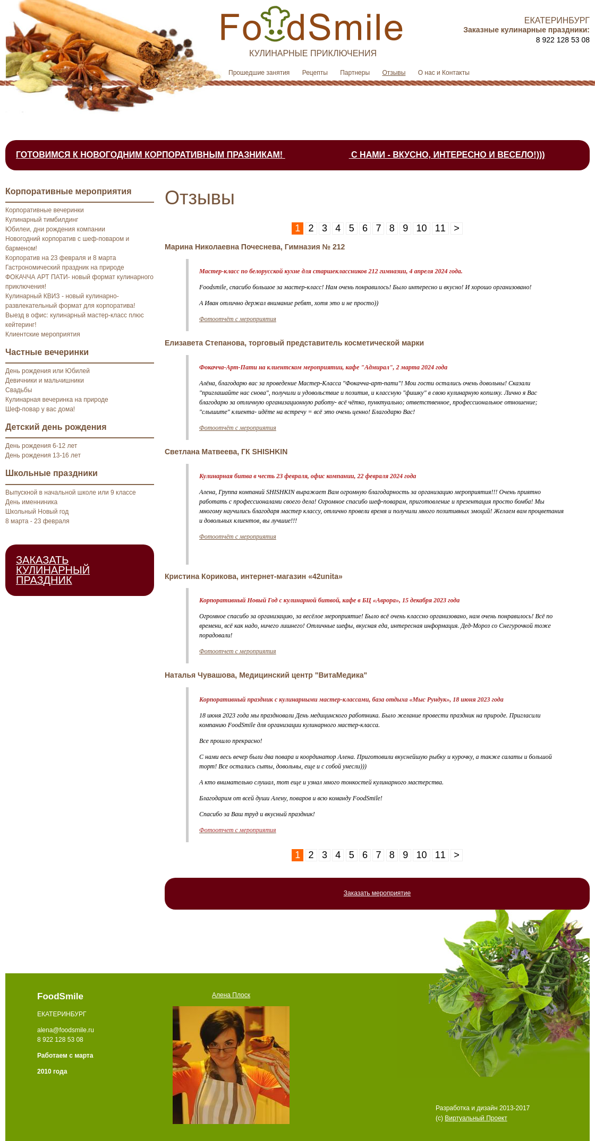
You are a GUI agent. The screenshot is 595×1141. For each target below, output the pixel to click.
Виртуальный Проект (476, 1118)
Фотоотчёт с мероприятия (237, 319)
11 (440, 228)
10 (421, 228)
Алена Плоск (231, 995)
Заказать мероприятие (377, 893)
